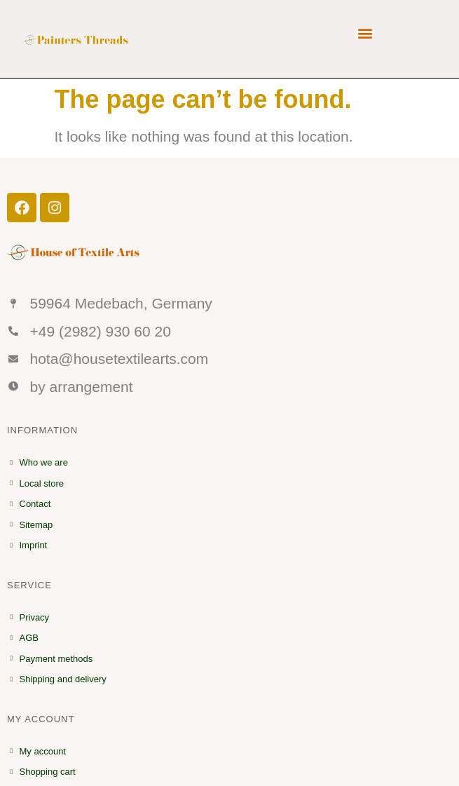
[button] (365, 33)
